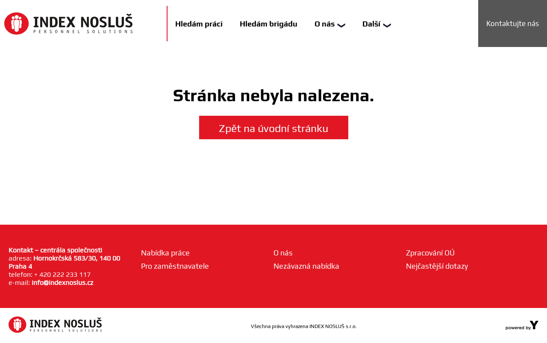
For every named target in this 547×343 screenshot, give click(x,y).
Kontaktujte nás (512, 23)
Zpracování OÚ (430, 252)
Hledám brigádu (268, 23)
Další (376, 23)
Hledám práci (199, 23)
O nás (330, 23)
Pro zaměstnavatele (175, 265)
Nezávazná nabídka (306, 265)
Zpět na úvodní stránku (273, 128)
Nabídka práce (165, 252)
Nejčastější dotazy (437, 265)
